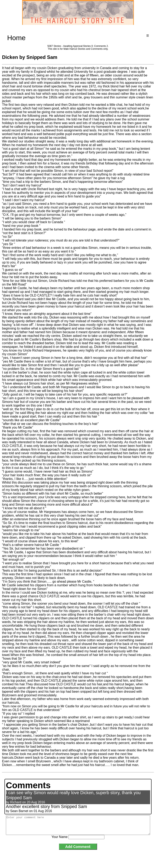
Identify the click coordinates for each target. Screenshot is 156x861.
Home (16, 38)
